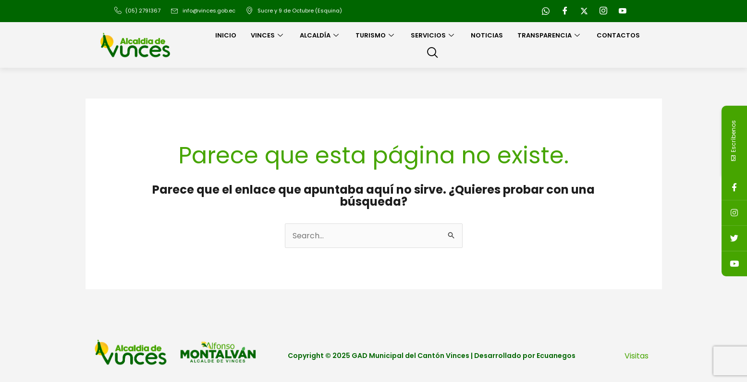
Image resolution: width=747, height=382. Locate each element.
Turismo (375, 35)
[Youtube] (622, 11)
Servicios (433, 35)
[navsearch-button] (432, 53)
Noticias (487, 35)
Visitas (637, 355)
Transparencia (549, 35)
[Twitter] (584, 11)
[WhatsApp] (546, 11)
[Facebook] (565, 11)
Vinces (268, 35)
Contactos (618, 35)
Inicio (225, 35)
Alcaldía (320, 35)
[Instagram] (603, 11)
